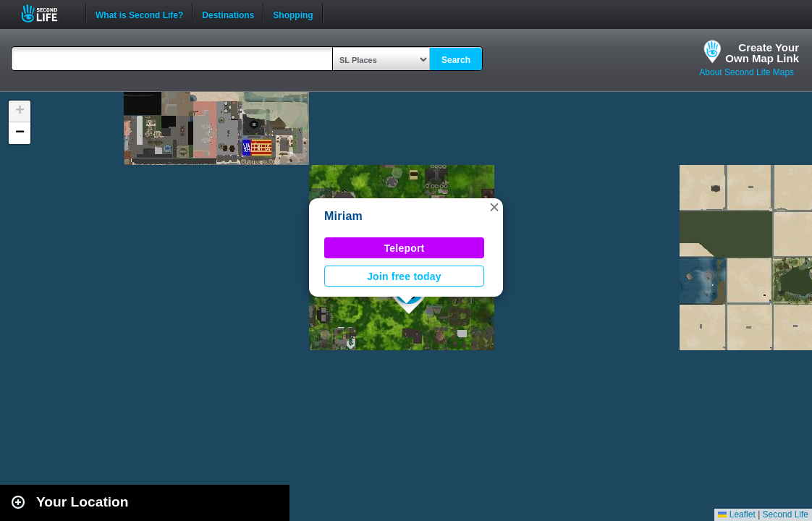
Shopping (293, 13)
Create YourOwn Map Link (762, 52)
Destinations (228, 13)
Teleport (404, 248)
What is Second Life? (139, 13)
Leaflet (736, 514)
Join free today (404, 276)
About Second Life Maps (746, 72)
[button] (494, 207)
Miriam (343, 216)
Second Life (47, 13)
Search (455, 60)
